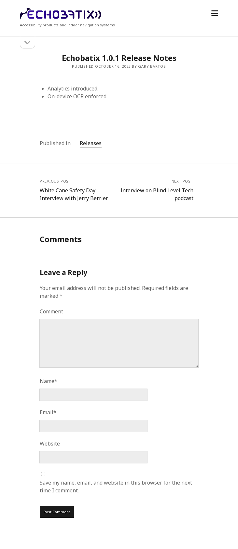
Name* (48, 381)
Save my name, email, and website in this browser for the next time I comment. (116, 486)
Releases (91, 143)
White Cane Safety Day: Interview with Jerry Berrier (74, 194)
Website (50, 443)
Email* (48, 412)
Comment (51, 311)
